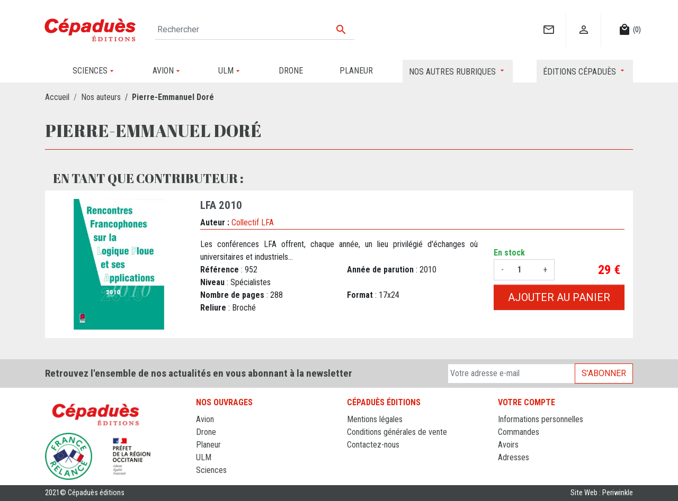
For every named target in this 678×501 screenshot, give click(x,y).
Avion (205, 419)
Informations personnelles (540, 419)
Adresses (513, 457)
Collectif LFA (252, 222)
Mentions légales (375, 419)
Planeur (208, 445)
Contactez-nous (373, 445)
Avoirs (508, 445)
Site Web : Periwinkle (601, 492)
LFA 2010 (221, 205)
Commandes (518, 432)
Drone (206, 432)
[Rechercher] (254, 30)
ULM (203, 457)
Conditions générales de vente (397, 432)
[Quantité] (523, 270)
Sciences (211, 470)
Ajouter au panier (559, 297)
